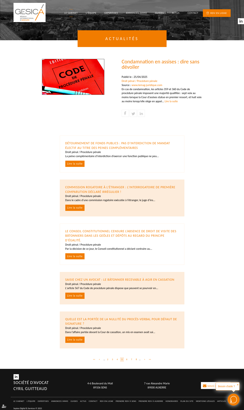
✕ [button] (238, 384)
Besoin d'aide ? (226, 386)
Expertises (111, 12)
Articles (221, 401)
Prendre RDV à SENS (126, 401)
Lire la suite (171, 101)
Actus (176, 12)
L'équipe (91, 12)
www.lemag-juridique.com (147, 85)
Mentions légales (205, 401)
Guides (159, 12)
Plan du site (186, 401)
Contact (193, 12)
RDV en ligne (218, 13)
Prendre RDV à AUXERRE (151, 401)
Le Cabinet (71, 12)
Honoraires (172, 401)
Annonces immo (136, 12)
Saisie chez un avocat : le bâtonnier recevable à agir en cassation (120, 280)
